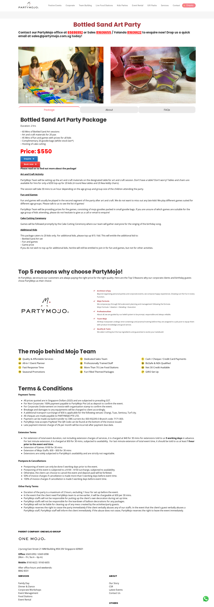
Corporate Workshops (29, 589)
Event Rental (24, 599)
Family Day (23, 583)
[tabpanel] (107, 183)
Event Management (28, 593)
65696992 (75, 32)
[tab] (49, 109)
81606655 (103, 32)
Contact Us (114, 593)
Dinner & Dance (26, 586)
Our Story (114, 583)
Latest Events (116, 589)
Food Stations (25, 596)
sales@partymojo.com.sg (51, 36)
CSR (111, 586)
